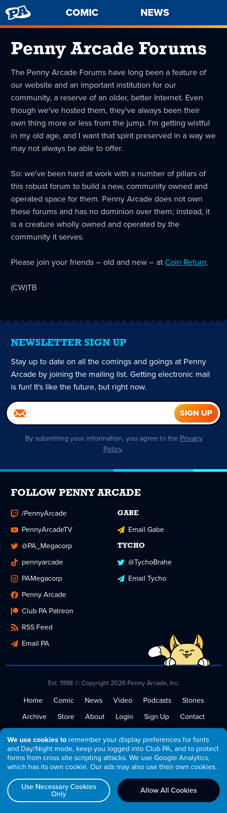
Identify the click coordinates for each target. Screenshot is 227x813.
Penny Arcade (38, 594)
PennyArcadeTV (41, 529)
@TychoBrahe (144, 562)
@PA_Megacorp (41, 545)
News (93, 700)
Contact (192, 716)
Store (66, 716)
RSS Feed (32, 627)
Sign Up (156, 716)
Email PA (30, 643)
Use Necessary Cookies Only (58, 790)
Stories (193, 700)
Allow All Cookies (168, 790)
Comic (63, 700)
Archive (34, 716)
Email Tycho (141, 578)
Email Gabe (140, 529)
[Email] (90, 413)
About (95, 716)
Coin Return (186, 262)
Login (124, 716)
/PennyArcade (39, 513)
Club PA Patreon (42, 611)
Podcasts (157, 700)
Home (33, 700)
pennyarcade (37, 562)
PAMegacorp (36, 578)
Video (122, 700)
